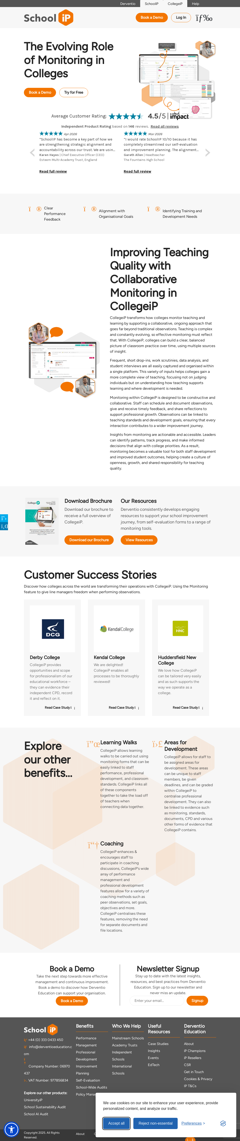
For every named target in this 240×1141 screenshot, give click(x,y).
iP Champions (195, 1051)
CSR (187, 1065)
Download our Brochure (89, 540)
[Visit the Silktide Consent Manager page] (223, 1123)
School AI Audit (36, 1114)
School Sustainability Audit (45, 1107)
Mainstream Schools (128, 1038)
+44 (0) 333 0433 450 (43, 1040)
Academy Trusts (124, 1045)
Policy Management (91, 1094)
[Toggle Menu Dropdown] (204, 17)
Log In (181, 17)
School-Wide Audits (91, 1087)
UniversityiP (33, 1100)
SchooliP (151, 4)
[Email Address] (157, 1001)
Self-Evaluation (88, 1080)
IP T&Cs (190, 1086)
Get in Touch (194, 1072)
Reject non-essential (155, 1123)
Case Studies (158, 1044)
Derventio (127, 4)
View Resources (139, 540)
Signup (197, 1000)
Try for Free (73, 92)
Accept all (116, 1123)
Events (153, 1058)
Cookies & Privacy (198, 1079)
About (189, 1044)
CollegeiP (175, 4)
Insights (154, 1051)
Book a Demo (152, 17)
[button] (11, 1129)
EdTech (153, 1065)
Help (195, 4)
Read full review (53, 171)
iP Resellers (192, 1058)
